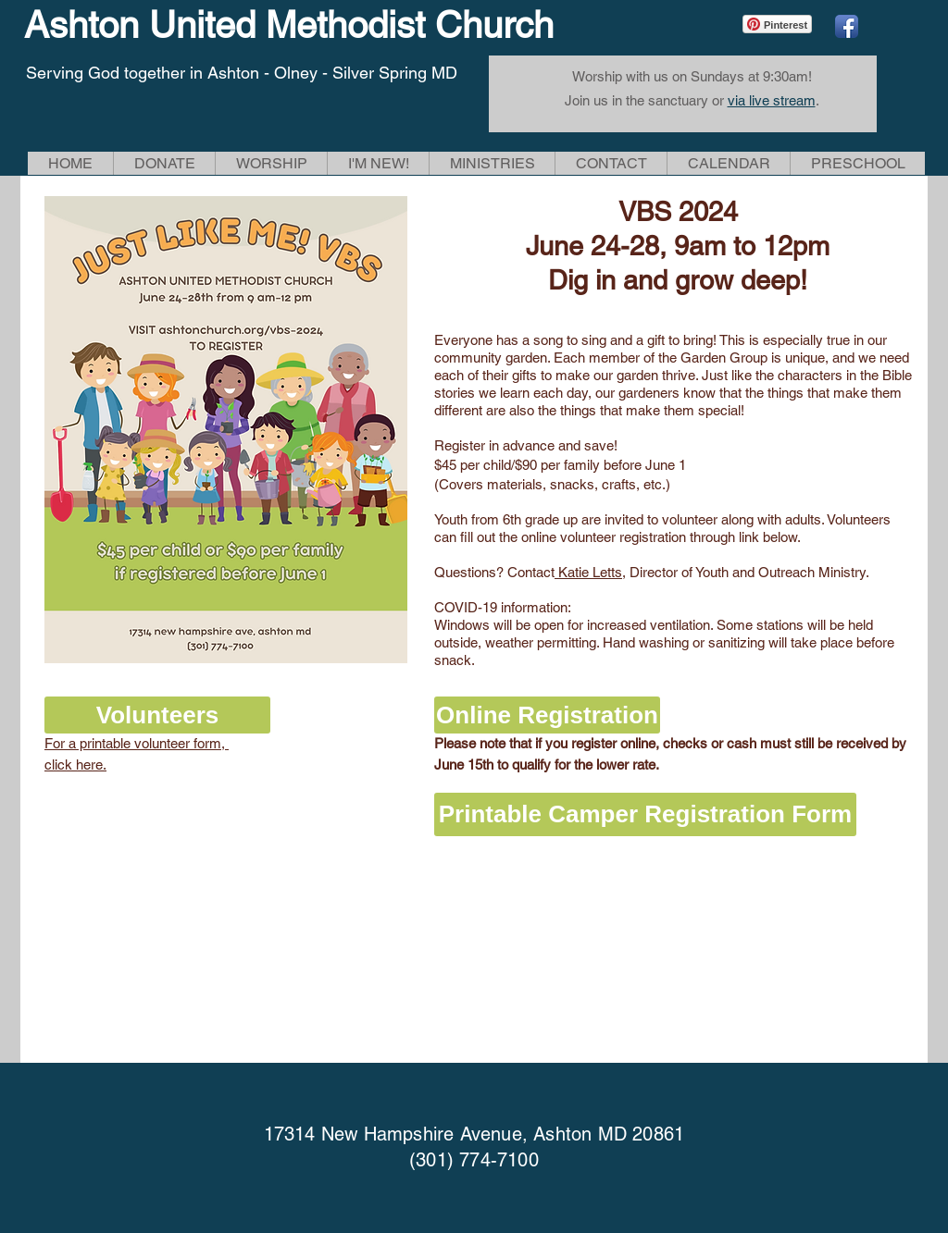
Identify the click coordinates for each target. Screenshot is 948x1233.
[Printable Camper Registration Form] (645, 814)
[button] (271, 163)
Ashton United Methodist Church (289, 25)
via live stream (772, 100)
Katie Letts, (590, 572)
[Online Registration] (547, 715)
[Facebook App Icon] (846, 26)
